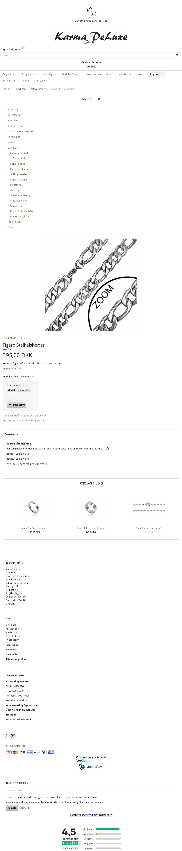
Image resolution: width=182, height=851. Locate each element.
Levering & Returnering (17, 575)
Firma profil (12, 586)
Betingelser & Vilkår (16, 596)
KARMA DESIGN (16, 338)
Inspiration (12, 644)
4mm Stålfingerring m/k (34, 528)
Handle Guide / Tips (16, 579)
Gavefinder (12, 654)
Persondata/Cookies (16, 600)
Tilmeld (12, 808)
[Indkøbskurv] (13, 49)
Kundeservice (13, 569)
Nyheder (11, 649)
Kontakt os (11, 572)
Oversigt (10, 603)
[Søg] (177, 55)
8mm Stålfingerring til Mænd (91, 528)
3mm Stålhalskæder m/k (149, 528)
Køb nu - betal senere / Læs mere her (24, 420)
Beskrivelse (11, 434)
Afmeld (24, 808)
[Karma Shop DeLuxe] (91, 36)
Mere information (12, 368)
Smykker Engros (14, 593)
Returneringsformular (17, 582)
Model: (13, 385)
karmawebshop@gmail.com (22, 705)
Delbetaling (11, 589)
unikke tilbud (55, 797)
